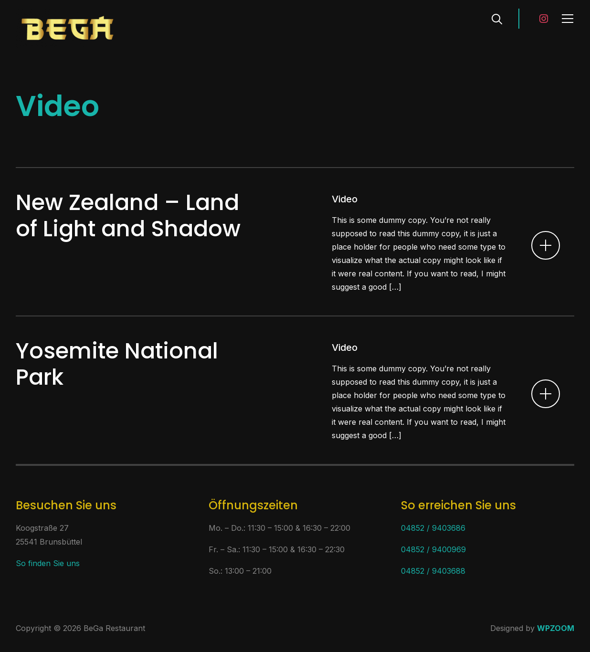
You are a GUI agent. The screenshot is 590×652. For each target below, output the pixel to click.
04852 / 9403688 (433, 571)
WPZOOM (555, 628)
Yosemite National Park (117, 364)
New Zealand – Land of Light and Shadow (128, 215)
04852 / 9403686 (433, 528)
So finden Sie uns (48, 563)
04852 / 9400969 (433, 549)
